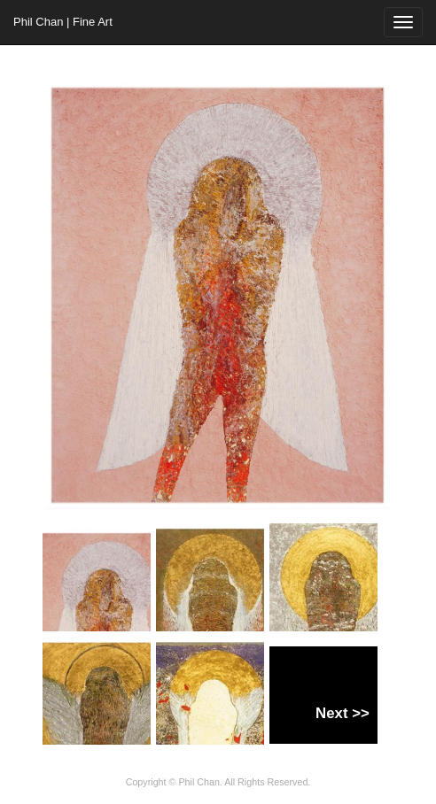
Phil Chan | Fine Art (63, 21)
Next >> (342, 713)
